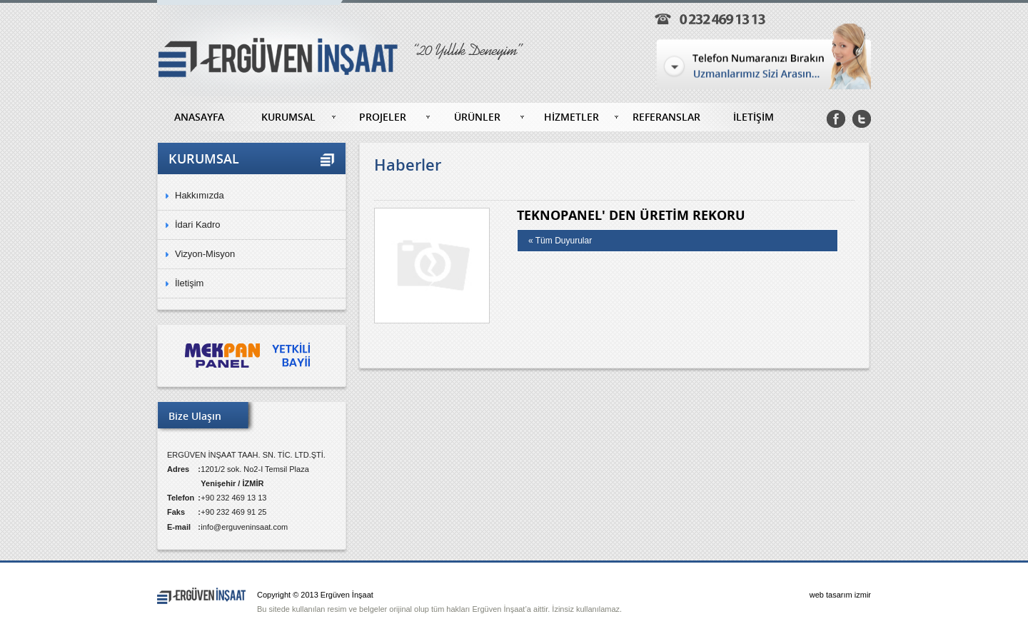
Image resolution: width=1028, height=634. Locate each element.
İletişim (189, 283)
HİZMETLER (571, 117)
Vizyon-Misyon (205, 253)
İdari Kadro (198, 224)
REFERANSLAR (666, 117)
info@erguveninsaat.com (244, 527)
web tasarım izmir (840, 594)
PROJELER (382, 117)
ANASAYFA (199, 117)
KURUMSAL (288, 117)
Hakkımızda (199, 195)
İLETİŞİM (753, 117)
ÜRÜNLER (477, 117)
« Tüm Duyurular (560, 241)
